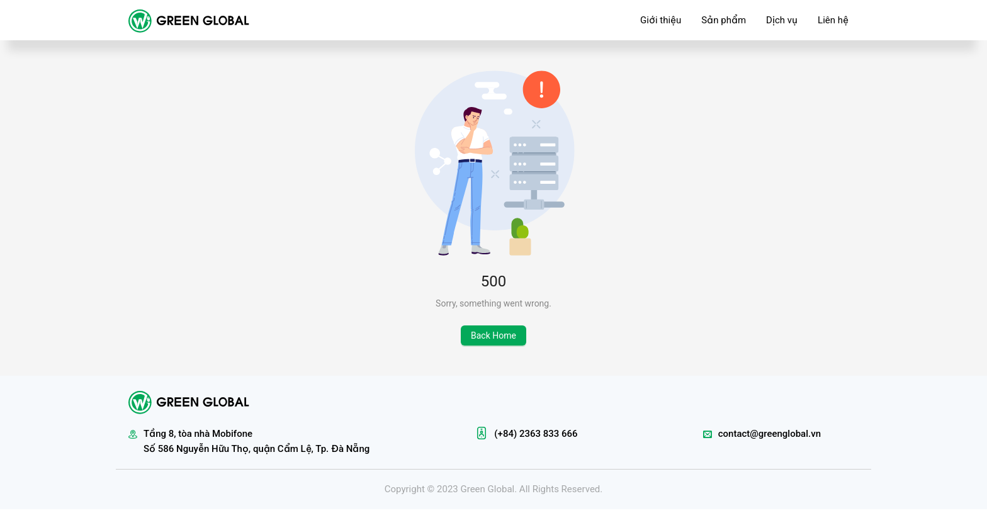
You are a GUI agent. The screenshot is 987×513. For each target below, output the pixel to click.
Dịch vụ (782, 20)
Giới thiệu (660, 20)
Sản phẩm (723, 20)
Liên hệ (833, 20)
